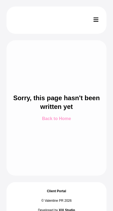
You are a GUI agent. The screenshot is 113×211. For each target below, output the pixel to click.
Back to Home (56, 118)
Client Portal (56, 191)
